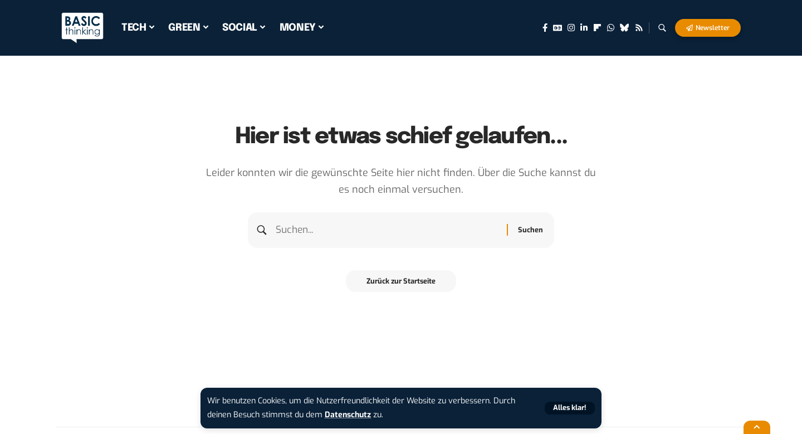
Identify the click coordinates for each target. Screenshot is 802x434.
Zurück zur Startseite (401, 282)
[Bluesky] (624, 27)
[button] (569, 408)
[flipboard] (597, 27)
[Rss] (639, 27)
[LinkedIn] (584, 27)
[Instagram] (571, 27)
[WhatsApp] (610, 27)
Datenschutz (349, 414)
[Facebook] (545, 27)
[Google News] (557, 27)
